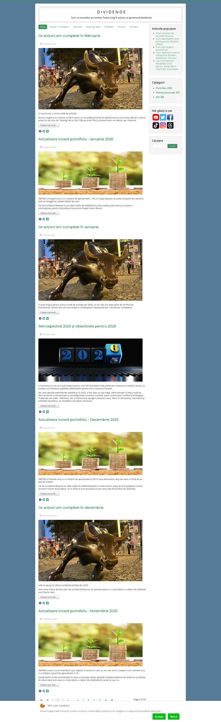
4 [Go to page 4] (68, 700)
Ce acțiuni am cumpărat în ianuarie (68, 227)
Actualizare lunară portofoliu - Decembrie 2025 (78, 420)
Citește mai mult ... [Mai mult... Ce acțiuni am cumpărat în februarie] (49, 125)
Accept (159, 716)
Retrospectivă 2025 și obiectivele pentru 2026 (77, 326)
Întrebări (109, 26)
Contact (133, 26)
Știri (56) (160, 97)
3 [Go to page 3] (62, 700)
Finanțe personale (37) (168, 92)
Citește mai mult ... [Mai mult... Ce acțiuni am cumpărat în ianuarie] (49, 312)
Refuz (173, 716)
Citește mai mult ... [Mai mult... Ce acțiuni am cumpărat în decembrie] (49, 597)
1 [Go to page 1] (52, 700)
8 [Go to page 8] (88, 700)
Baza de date (93, 26)
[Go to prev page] (47, 700)
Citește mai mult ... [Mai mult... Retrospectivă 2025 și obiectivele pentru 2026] (49, 405)
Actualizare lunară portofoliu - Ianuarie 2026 (75, 139)
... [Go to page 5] (73, 700)
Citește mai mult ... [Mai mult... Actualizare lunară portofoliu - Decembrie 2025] (49, 493)
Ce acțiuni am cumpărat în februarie (69, 36)
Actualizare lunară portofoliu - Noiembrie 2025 (77, 611)
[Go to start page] (41, 700)
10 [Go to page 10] (100, 700)
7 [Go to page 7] (83, 700)
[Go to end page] (112, 700)
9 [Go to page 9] (94, 700)
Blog (42, 26)
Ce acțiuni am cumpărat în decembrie (70, 508)
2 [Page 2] (57, 700)
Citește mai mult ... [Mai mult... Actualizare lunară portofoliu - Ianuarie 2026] (49, 213)
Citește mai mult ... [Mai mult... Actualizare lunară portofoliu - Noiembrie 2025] (49, 684)
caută (172, 146)
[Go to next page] (106, 700)
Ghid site (77, 26)
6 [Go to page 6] (78, 700)
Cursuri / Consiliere (59, 26)
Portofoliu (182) (164, 88)
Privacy (121, 26)
